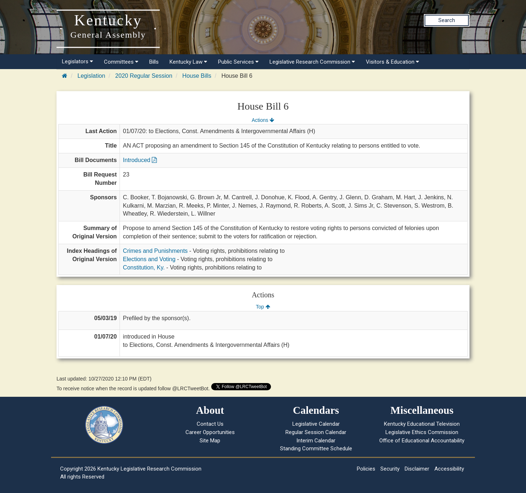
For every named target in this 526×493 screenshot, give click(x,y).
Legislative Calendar (316, 424)
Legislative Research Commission (312, 62)
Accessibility (449, 469)
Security (390, 469)
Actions (263, 120)
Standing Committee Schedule (316, 448)
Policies (366, 469)
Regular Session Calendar (315, 432)
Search (446, 20)
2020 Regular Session (143, 76)
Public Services (238, 62)
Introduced (140, 160)
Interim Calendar (315, 440)
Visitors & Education (392, 62)
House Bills (196, 76)
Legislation (91, 76)
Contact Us (210, 424)
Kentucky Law (188, 62)
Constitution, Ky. (143, 267)
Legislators (77, 61)
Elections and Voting (149, 259)
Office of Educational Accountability (421, 440)
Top (263, 307)
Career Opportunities (210, 432)
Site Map (210, 440)
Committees (121, 62)
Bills (154, 62)
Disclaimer (417, 469)
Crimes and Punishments (155, 251)
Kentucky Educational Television (422, 424)
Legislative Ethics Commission (421, 432)
